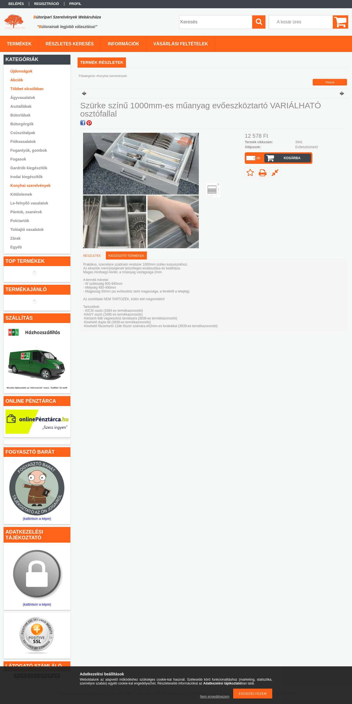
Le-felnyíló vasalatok (29, 203)
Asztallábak (21, 106)
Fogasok (18, 159)
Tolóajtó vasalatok (27, 229)
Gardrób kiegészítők (29, 168)
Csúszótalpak (22, 133)
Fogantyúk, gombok (28, 150)
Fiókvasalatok (23, 141)
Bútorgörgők (22, 124)
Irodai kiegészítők (26, 177)
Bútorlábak (20, 115)
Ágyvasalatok (22, 97)
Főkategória (87, 76)
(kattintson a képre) (37, 519)
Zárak (15, 238)
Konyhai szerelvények (30, 185)
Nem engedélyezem (214, 697)
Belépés (16, 4)
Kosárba (292, 158)
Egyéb (16, 247)
